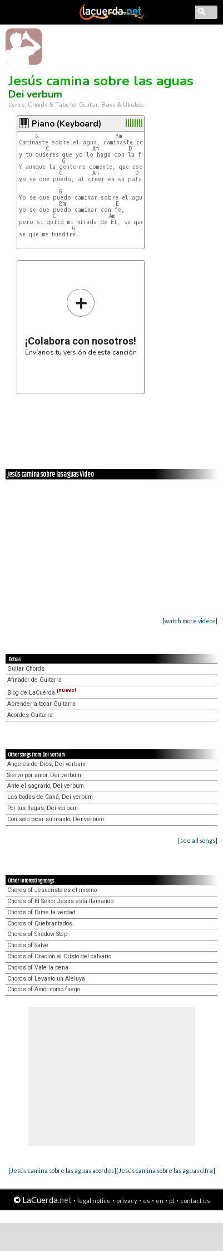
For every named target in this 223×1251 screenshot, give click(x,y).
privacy (126, 1200)
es (146, 1200)
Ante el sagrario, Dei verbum (45, 785)
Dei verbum (35, 94)
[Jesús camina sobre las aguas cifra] (165, 1170)
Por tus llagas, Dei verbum (42, 808)
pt (172, 1200)
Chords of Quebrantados (39, 923)
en (159, 1200)
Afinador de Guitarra (34, 679)
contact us (195, 1200)
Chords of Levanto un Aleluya (46, 978)
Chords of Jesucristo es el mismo (52, 890)
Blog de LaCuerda (41, 692)
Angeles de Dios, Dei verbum (46, 764)
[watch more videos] (189, 620)
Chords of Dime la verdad (41, 912)
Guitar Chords (25, 668)
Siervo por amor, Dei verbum (44, 775)
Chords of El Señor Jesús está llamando (60, 901)
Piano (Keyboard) (66, 123)
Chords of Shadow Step (37, 934)
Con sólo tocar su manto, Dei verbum (55, 819)
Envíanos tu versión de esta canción (81, 322)
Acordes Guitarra (30, 715)
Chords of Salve (27, 945)
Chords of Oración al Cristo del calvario (59, 956)
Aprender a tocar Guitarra (41, 703)
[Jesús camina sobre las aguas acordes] (62, 1170)
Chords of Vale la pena (37, 967)
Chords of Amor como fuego (43, 989)
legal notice (94, 1200)
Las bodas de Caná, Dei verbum (50, 797)
